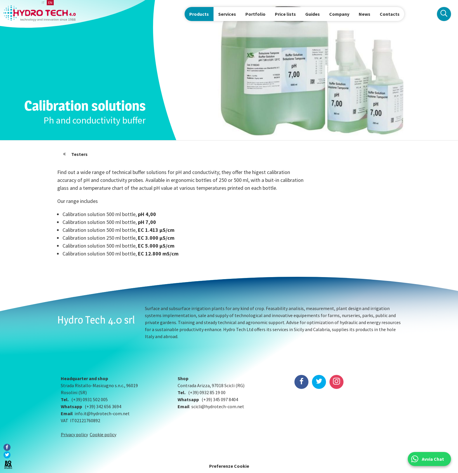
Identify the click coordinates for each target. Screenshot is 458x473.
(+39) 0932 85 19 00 (206, 392)
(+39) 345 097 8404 (220, 399)
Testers (79, 154)
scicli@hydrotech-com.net (217, 406)
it (43, 2)
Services (227, 14)
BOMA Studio (8, 464)
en (50, 2)
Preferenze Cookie (229, 466)
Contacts (390, 14)
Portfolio (255, 14)
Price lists (285, 14)
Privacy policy (74, 434)
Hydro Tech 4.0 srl (96, 319)
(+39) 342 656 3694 (103, 406)
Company (339, 14)
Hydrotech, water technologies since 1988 (40, 13)
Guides (312, 14)
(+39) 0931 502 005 (89, 399)
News (364, 14)
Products (199, 14)
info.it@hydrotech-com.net (102, 413)
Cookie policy (103, 434)
